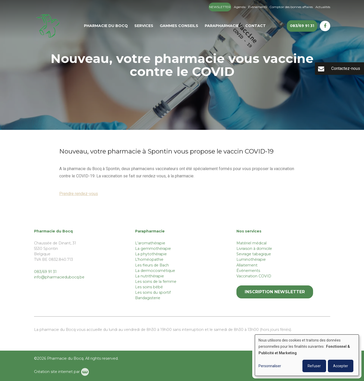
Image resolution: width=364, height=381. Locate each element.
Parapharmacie (222, 25)
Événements (248, 270)
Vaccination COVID (253, 276)
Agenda (240, 7)
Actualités (322, 7)
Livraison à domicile (254, 248)
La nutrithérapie (149, 276)
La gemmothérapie (153, 248)
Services (143, 25)
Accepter (340, 366)
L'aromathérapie (150, 243)
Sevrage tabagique (253, 254)
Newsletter (220, 7)
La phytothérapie (151, 254)
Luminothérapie (251, 259)
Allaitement (246, 265)
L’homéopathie (149, 259)
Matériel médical (251, 243)
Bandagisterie (147, 298)
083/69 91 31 (45, 271)
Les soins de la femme (155, 281)
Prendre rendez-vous (78, 193)
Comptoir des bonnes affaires (291, 7)
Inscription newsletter (275, 291)
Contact (255, 25)
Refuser (314, 366)
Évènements (257, 7)
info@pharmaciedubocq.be (59, 277)
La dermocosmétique (155, 270)
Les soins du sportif (153, 292)
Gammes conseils (179, 25)
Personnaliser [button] (270, 366)
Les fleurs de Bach (152, 265)
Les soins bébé (149, 287)
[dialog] (307, 355)
